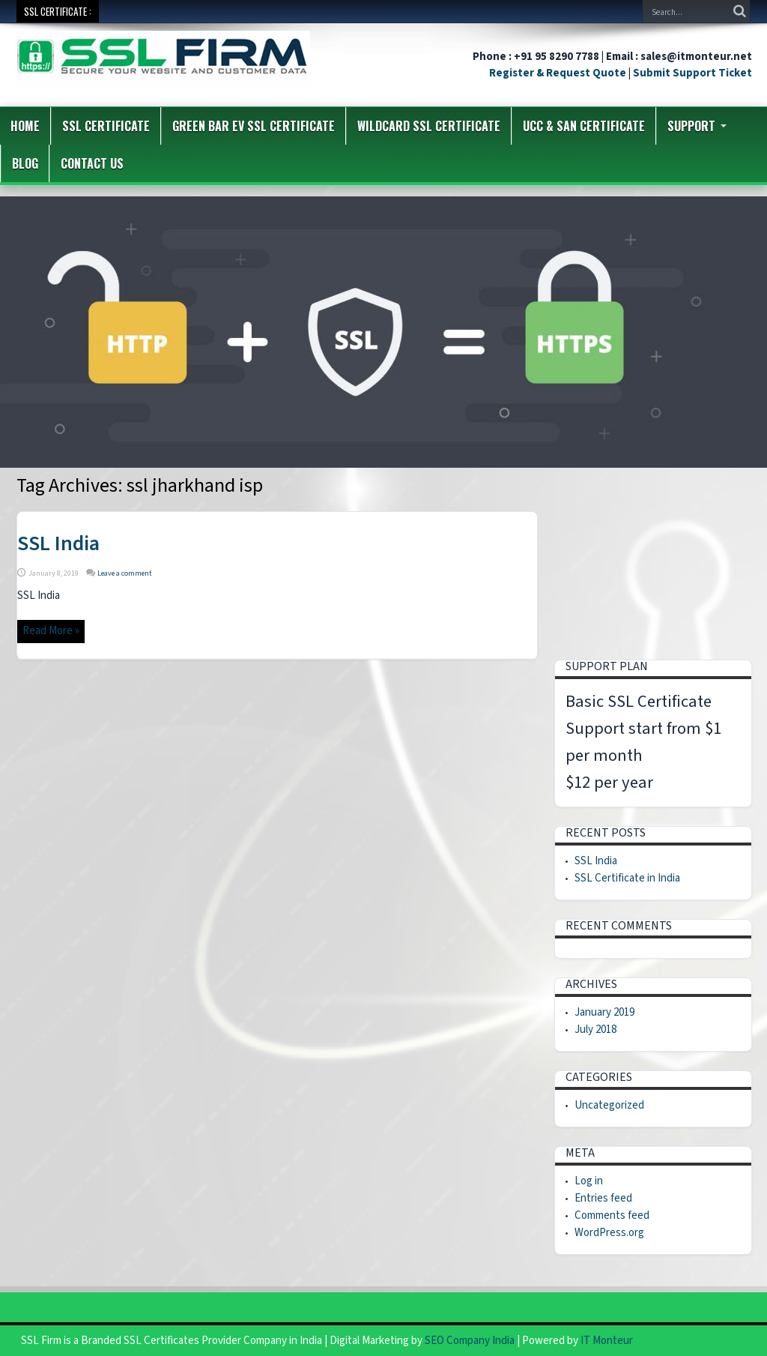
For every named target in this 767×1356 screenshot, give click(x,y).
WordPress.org (609, 1233)
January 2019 (604, 1012)
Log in (589, 1181)
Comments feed (612, 1215)
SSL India (58, 543)
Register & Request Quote (557, 73)
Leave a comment (124, 573)
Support (697, 126)
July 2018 (595, 1029)
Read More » (50, 631)
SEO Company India (470, 1341)
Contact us (92, 163)
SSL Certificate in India (627, 878)
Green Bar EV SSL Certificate (253, 126)
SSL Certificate (106, 126)
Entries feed (603, 1198)
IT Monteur (606, 1341)
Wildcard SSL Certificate (428, 126)
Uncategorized (609, 1105)
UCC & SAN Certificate (584, 126)
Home (25, 126)
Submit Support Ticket (692, 73)
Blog (25, 163)
